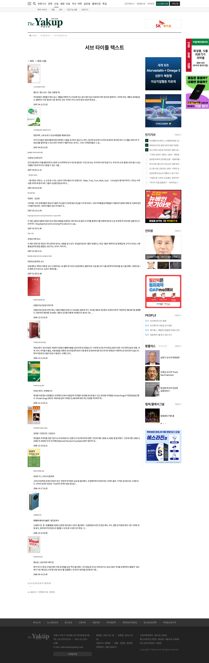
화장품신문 (141, 3)
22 (31, 583)
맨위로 (52, 592)
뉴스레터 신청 (162, 3)
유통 (53, 9)
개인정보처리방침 (129, 622)
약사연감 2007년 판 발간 (39, 342)
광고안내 (68, 622)
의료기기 (84, 9)
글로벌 (87, 3)
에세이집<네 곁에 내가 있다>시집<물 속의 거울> (40, 256)
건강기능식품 (72, 9)
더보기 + (178, 134)
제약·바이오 (42, 9)
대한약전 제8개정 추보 (39, 300)
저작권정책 (111, 622)
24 (36, 583)
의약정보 (150, 3)
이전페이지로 (43, 592)
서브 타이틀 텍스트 (60, 35)
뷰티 (61, 9)
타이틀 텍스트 (45, 35)
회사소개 (36, 622)
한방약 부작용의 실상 (38, 471)
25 (38, 583)
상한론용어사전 (37, 515)
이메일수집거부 (169, 622)
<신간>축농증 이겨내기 (39, 87)
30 (50, 583)
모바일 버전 (72, 654)
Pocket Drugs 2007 (38, 385)
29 (47, 583)
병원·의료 (65, 3)
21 (29, 583)
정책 (50, 3)
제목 (32, 61)
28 (45, 583)
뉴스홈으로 (32, 592)
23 (33, 583)
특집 (104, 3)
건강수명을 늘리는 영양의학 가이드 (42, 130)
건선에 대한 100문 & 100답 (40, 428)
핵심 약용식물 (31, 193)
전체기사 (42, 3)
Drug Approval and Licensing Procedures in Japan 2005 (44, 216)
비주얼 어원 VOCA (38, 557)
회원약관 (96, 622)
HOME (33, 35)
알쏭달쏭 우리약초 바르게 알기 (35, 152)
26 (40, 583)
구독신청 (175, 3)
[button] (161, 423)
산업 (56, 4)
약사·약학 (77, 3)
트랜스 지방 (31, 233)
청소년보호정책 (150, 622)
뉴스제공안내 (52, 622)
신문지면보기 (129, 3)
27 (43, 583)
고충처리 (82, 622)
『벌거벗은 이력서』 (33, 175)
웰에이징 (96, 3)
